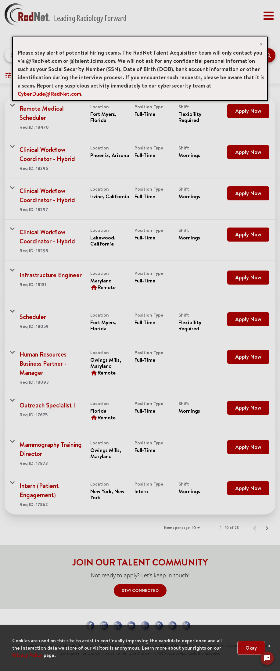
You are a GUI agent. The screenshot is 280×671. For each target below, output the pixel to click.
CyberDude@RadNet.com (49, 94)
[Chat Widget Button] (267, 658)
